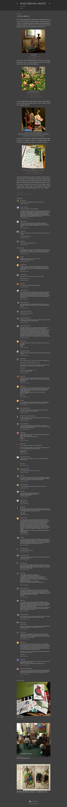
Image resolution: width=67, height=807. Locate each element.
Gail (21, 256)
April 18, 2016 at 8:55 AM (24, 271)
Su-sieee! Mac (23, 484)
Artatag (21, 432)
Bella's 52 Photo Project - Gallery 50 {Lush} (33, 93)
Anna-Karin (22, 563)
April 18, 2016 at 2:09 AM (24, 237)
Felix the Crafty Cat (24, 325)
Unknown (22, 341)
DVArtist (22, 632)
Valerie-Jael (22, 221)
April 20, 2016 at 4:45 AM (24, 382)
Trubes (21, 386)
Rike (21, 247)
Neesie (21, 573)
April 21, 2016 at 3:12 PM (24, 481)
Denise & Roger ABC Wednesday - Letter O (33, 58)
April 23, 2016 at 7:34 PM (24, 656)
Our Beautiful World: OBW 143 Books (33, 56)
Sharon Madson (23, 423)
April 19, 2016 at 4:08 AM (24, 337)
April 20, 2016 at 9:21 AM (24, 429)
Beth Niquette (23, 614)
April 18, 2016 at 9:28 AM (24, 280)
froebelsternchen (23, 351)
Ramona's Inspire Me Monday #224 (33, 94)
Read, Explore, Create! (33, 3)
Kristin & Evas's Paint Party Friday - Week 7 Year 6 (33, 173)
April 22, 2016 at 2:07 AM (24, 534)
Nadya (21, 600)
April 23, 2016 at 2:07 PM (24, 638)
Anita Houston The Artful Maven (26, 416)
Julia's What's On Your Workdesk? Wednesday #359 (33, 172)
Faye (21, 537)
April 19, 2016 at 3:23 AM (24, 322)
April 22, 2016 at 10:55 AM (24, 551)
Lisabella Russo (23, 302)
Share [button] (18, 192)
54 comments (22, 719)
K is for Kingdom (23, 758)
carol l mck (22, 274)
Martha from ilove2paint (25, 668)
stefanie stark (23, 290)
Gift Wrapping (26, 194)
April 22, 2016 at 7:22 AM (24, 545)
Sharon (21, 443)
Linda (21, 283)
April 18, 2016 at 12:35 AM (24, 227)
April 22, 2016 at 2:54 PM (24, 584)
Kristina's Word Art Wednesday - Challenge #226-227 (33, 96)
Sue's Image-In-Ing (33, 57)
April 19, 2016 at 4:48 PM (24, 372)
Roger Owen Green (24, 456)
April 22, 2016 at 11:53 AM (24, 559)
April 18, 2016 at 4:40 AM (24, 253)
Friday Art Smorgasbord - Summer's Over (32, 792)
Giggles (21, 506)
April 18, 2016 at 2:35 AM (24, 244)
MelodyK (22, 358)
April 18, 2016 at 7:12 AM (24, 261)
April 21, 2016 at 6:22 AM (24, 472)
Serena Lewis (23, 207)
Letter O (30, 194)
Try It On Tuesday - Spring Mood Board (33, 95)
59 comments (22, 760)
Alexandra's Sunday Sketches (33, 171)
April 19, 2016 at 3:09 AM (24, 314)
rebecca (21, 622)
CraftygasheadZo (23, 468)
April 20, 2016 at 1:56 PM (24, 440)
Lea (21, 475)
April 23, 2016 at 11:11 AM (24, 628)
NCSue (21, 642)
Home (21, 8)
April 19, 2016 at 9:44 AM (24, 347)
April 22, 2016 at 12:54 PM (24, 569)
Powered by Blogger (33, 801)
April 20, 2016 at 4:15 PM (24, 465)
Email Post (21, 192)
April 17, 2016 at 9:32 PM (24, 203)
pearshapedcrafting (24, 318)
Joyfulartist (22, 264)
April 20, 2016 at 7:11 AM (24, 404)
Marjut (21, 241)
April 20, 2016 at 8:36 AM (24, 420)
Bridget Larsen (23, 588)
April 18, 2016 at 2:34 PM (24, 286)
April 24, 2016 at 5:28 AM (24, 665)
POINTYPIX (22, 517)
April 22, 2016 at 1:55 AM (24, 514)
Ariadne (21, 659)
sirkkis (21, 491)
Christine (22, 200)
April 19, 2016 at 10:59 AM (24, 355)
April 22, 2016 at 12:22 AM (24, 503)
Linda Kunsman (23, 555)
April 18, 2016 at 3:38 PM (24, 307)
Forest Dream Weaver (24, 311)
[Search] (49, 3)
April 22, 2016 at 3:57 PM (24, 611)
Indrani (21, 376)
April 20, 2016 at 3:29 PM (24, 453)
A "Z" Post (20, 717)
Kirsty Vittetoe (23, 548)
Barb (21, 400)
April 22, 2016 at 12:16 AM (24, 496)
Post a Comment (20, 676)
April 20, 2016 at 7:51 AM (24, 412)
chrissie (21, 231)
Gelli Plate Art (21, 194)
